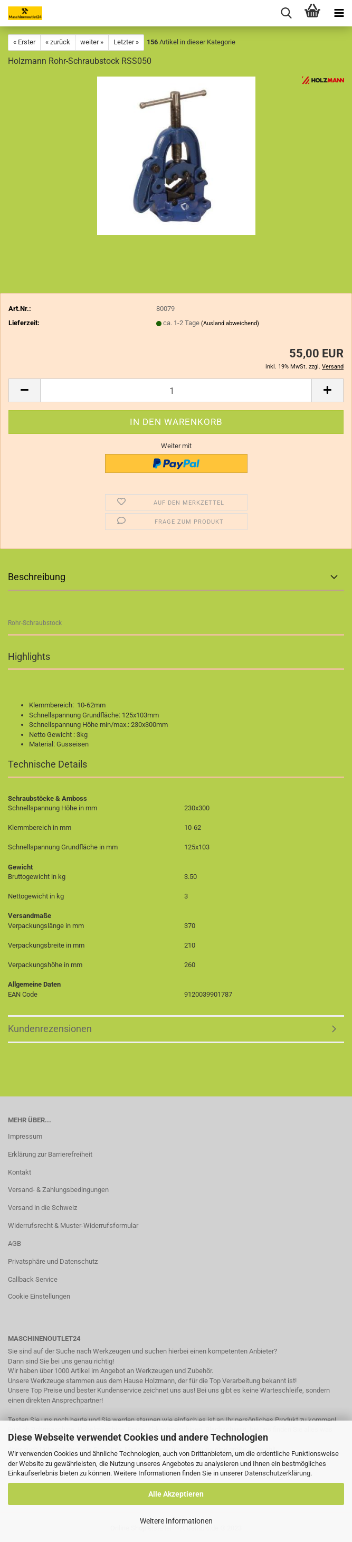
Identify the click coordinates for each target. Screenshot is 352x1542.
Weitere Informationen (176, 1521)
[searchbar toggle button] (286, 13)
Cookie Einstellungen (39, 1296)
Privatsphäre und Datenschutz (53, 1261)
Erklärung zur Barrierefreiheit (50, 1154)
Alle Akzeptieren (176, 1494)
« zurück (57, 42)
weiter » (91, 42)
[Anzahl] (176, 390)
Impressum (25, 1136)
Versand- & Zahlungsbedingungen (58, 1190)
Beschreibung (36, 576)
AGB (14, 1243)
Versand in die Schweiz (42, 1208)
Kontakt (19, 1172)
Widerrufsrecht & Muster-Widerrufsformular (73, 1225)
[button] (24, 390)
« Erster (24, 42)
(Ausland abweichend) (230, 323)
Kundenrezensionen (50, 1028)
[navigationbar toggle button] (339, 13)
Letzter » (126, 42)
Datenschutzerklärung (277, 1473)
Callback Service (33, 1279)
